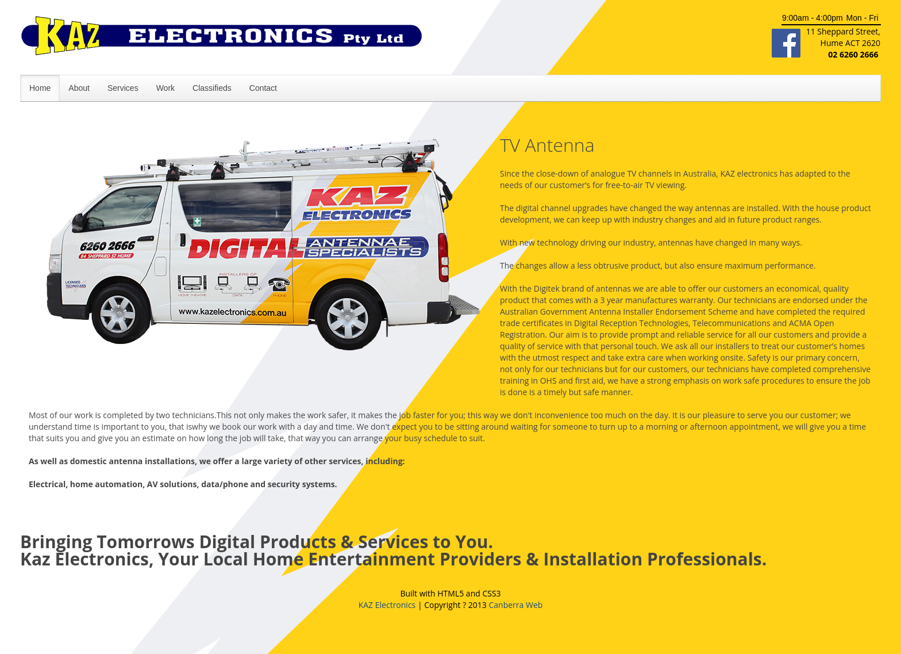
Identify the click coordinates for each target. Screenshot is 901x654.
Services (122, 88)
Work (165, 88)
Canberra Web (515, 604)
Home (40, 88)
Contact (263, 88)
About (79, 88)
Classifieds (212, 88)
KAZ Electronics (387, 604)
